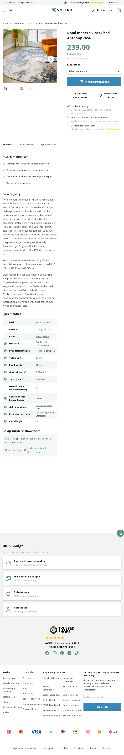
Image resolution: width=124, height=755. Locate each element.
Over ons (27, 678)
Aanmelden (102, 706)
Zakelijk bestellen (31, 698)
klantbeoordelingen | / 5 (62, 635)
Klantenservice (115, 2)
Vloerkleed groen (71, 700)
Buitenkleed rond (51, 705)
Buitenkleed (49, 700)
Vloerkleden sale (51, 710)
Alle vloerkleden (51, 678)
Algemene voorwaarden (24, 748)
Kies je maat (74, 64)
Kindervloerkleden (72, 715)
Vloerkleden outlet (72, 710)
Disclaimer (79, 748)
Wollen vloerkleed (52, 694)
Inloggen (7, 702)
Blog (25, 688)
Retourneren (9, 696)
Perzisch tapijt (70, 686)
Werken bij (28, 693)
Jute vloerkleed (70, 694)
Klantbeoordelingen (12, 707)
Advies (6, 712)
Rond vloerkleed (71, 705)
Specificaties (48, 144)
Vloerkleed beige (51, 715)
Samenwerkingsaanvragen (35, 703)
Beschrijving (27, 144)
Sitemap (93, 748)
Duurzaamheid (29, 709)
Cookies (64, 748)
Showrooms (28, 683)
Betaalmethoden (11, 683)
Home (5, 23)
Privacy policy (48, 748)
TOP (120, 533)
